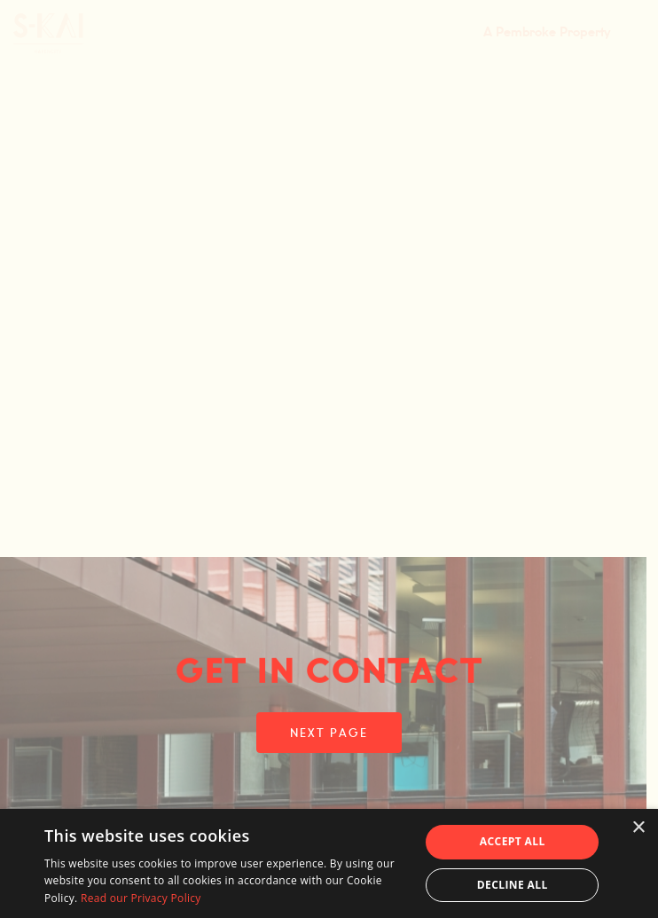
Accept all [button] (512, 841)
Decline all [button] (512, 884)
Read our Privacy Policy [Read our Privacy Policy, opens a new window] (141, 898)
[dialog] (329, 863)
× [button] (638, 828)
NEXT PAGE (328, 733)
